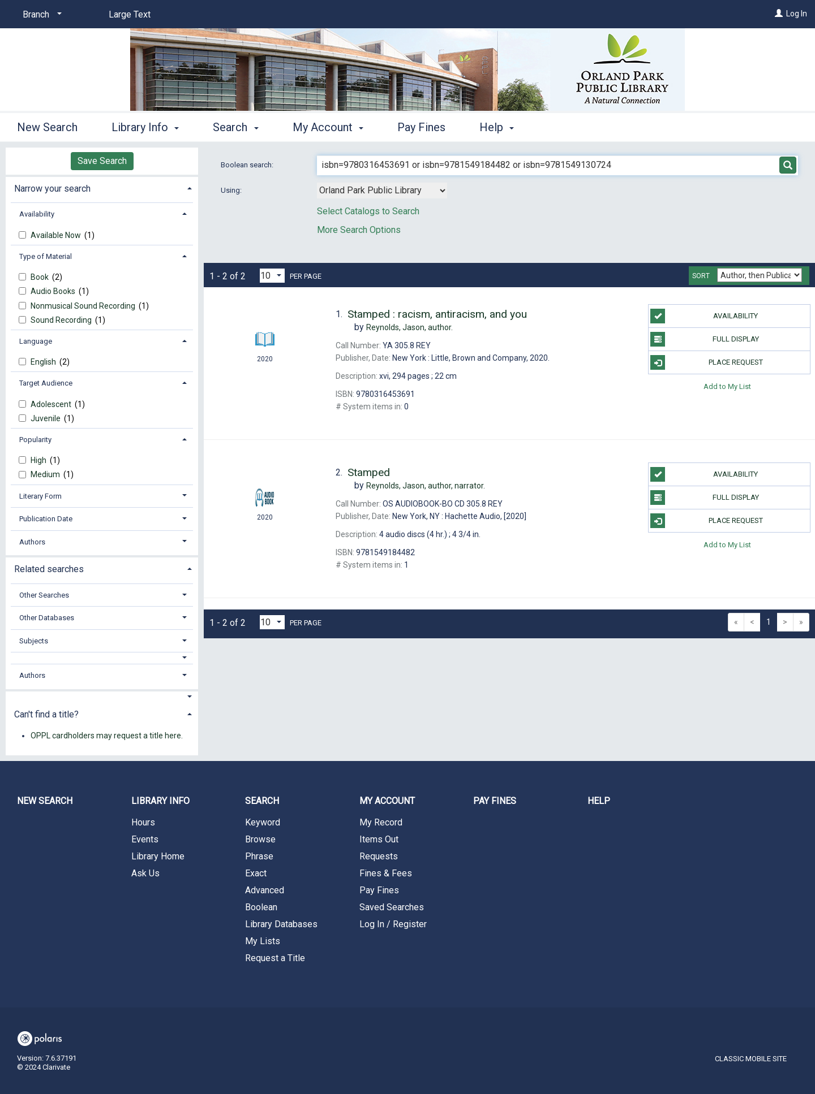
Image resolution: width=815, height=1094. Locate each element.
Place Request (706, 362)
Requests (378, 856)
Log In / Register (393, 924)
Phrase (259, 856)
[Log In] (779, 13)
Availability (704, 316)
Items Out (378, 839)
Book (40, 277)
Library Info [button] (145, 127)
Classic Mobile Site (751, 1058)
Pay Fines (421, 127)
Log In (796, 13)
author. (409, 327)
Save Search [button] (102, 160)
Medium (46, 474)
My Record (380, 822)
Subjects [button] (33, 641)
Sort (701, 276)
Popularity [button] (35, 439)
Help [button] (496, 127)
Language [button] (35, 341)
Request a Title (275, 958)
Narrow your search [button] (52, 188)
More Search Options (359, 229)
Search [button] (235, 127)
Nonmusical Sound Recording (84, 305)
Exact (256, 873)
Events (144, 839)
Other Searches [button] (44, 595)
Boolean (261, 907)
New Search (47, 127)
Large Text (130, 14)
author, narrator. (425, 485)
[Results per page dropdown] (272, 276)
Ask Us (145, 873)
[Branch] (40, 14)
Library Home (158, 856)
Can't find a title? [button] (46, 714)
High (39, 460)
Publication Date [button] (45, 518)
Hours (143, 822)
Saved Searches (391, 907)
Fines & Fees (385, 873)
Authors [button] (32, 542)
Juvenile (46, 418)
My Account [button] (328, 127)
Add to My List (727, 386)
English (44, 361)
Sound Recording (62, 320)
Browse (260, 839)
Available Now (57, 235)
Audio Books (54, 291)
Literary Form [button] (40, 496)
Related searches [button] (49, 569)
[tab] (102, 187)
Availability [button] (36, 214)
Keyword (262, 822)
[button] (102, 658)
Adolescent (52, 404)
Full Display (704, 339)
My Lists (262, 941)
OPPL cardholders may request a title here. (107, 735)
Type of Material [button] (45, 256)
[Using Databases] (382, 190)
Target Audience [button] (45, 383)
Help (598, 800)
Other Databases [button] (46, 617)
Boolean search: (248, 165)
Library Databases (281, 924)
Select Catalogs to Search (368, 211)
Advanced (264, 890)
